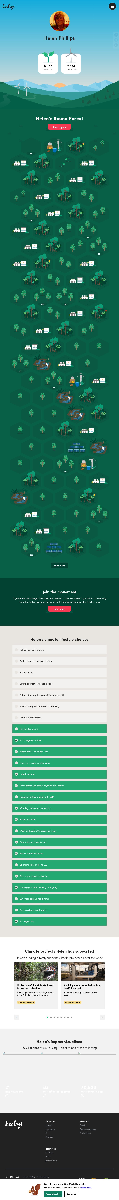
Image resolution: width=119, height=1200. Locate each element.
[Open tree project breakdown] (48, 64)
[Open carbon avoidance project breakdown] (71, 64)
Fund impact (59, 127)
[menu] (112, 6)
